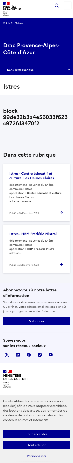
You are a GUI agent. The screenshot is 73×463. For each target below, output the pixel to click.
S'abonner (36, 321)
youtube (51, 355)
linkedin (18, 355)
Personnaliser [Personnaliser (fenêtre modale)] (36, 456)
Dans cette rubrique (36, 70)
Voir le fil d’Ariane (13, 23)
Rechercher (57, 5)
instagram (40, 355)
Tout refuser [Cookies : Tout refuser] (36, 445)
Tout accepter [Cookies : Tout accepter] (36, 434)
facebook (29, 355)
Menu (67, 5)
